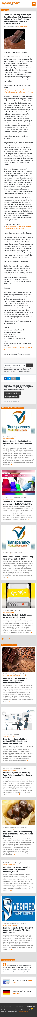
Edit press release (11, 397)
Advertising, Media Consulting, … (18, 497)
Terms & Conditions (23, 1010)
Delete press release (12, 393)
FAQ (2, 1010)
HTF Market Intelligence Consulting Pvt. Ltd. (15, 675)
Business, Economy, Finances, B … (19, 863)
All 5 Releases (7, 639)
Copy (29, 365)
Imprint (6, 1010)
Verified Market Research (10, 925)
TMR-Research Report (20, 28)
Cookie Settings (23, 1011)
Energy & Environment (16, 436)
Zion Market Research (9, 864)
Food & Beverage (14, 734)
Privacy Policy (13, 1010)
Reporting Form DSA (13, 1011)
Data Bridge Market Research (11, 770)
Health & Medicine (22, 26)
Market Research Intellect (10, 736)
